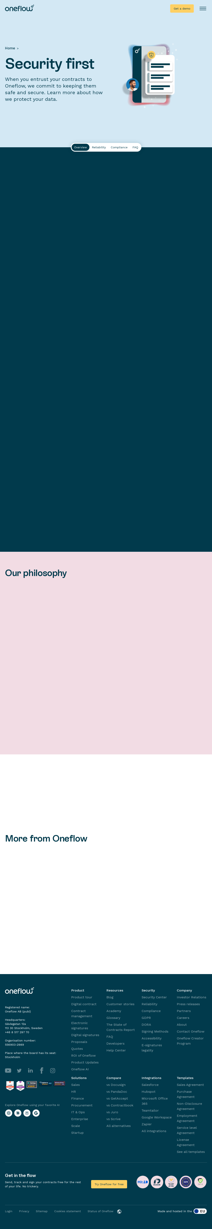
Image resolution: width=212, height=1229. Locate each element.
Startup (77, 1133)
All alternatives (118, 1126)
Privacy (24, 1211)
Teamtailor (150, 1110)
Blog (109, 997)
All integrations (154, 1131)
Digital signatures (85, 1035)
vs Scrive (113, 1119)
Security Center (154, 997)
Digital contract (83, 1004)
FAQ (109, 1037)
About (182, 1025)
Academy (113, 1011)
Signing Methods (155, 1031)
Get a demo (182, 8)
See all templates (191, 1152)
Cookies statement (67, 1211)
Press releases (188, 1004)
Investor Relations (191, 997)
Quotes (77, 1049)
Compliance (151, 1011)
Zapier (147, 1124)
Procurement (82, 1105)
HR (73, 1092)
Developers (115, 1043)
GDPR (146, 1018)
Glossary (113, 1018)
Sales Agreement (190, 1085)
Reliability (149, 1004)
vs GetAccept (117, 1098)
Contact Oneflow (190, 1031)
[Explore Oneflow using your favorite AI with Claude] (18, 1113)
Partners (184, 1011)
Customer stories (120, 1004)
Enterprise (79, 1119)
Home (10, 48)
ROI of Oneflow (83, 1055)
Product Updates (85, 1062)
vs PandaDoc (116, 1092)
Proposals (79, 1042)
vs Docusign (116, 1085)
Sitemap (42, 1211)
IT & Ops (78, 1112)
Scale (75, 1126)
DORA (146, 1025)
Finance (77, 1098)
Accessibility (151, 1038)
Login (8, 1211)
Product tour (81, 997)
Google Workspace (157, 1117)
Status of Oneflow (100, 1211)
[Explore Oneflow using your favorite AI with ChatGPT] (8, 1113)
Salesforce (150, 1085)
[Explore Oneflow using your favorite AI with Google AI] (36, 1113)
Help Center (116, 1050)
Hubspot (148, 1092)
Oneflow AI (80, 1069)
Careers (183, 1018)
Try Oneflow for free (109, 1184)
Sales (75, 1085)
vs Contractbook (119, 1105)
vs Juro (112, 1112)
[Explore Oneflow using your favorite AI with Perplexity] (27, 1113)
